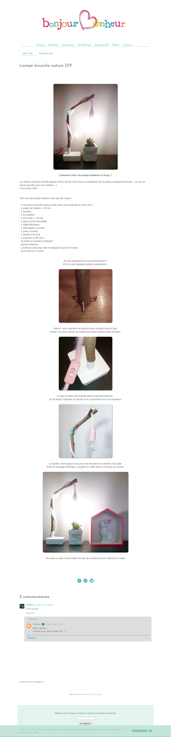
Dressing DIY (102, 45)
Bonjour (41, 45)
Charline (29, 604)
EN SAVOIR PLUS (139, 731)
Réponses (33, 619)
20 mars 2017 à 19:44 (43, 604)
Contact (127, 45)
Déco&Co (53, 45)
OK (150, 731)
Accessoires (68, 45)
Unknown (37, 624)
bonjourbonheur (84, 694)
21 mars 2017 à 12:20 (54, 624)
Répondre (30, 613)
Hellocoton (97, 694)
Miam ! (116, 45)
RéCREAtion (84, 45)
